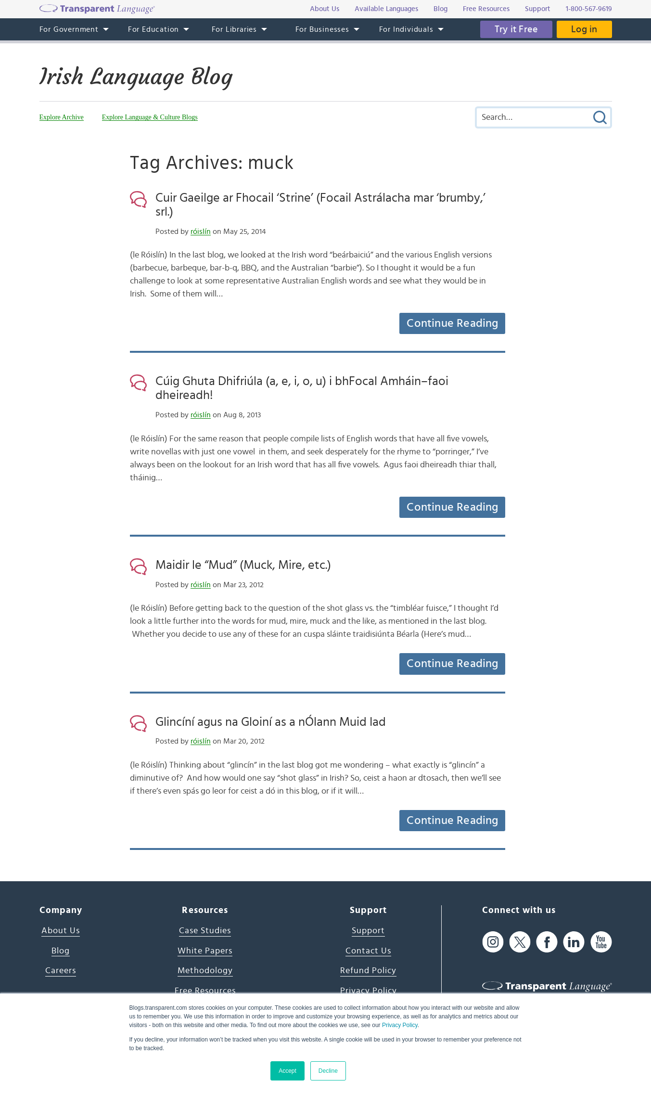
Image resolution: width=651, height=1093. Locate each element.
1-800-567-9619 (589, 9)
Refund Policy (368, 970)
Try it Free (516, 29)
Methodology (205, 970)
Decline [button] (328, 1070)
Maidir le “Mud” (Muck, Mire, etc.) (243, 565)
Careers (60, 970)
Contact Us (368, 951)
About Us (60, 930)
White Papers (205, 951)
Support (368, 930)
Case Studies (205, 930)
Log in (584, 29)
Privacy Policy (400, 1025)
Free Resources (205, 991)
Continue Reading (452, 323)
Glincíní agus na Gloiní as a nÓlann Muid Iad (270, 722)
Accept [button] (287, 1070)
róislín (201, 231)
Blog (60, 951)
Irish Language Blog (135, 76)
